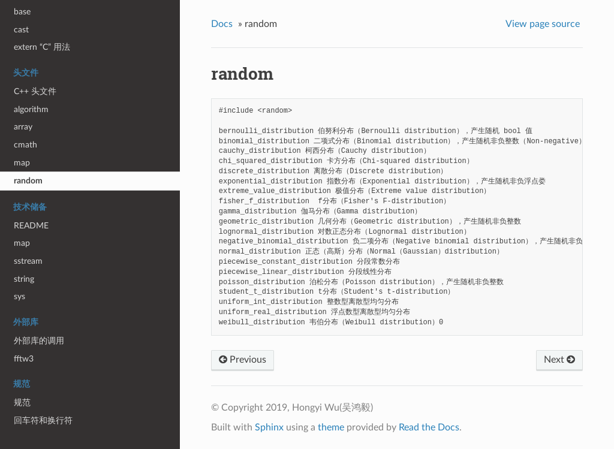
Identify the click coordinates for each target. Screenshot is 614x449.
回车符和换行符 (43, 420)
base (22, 11)
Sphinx (269, 427)
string (24, 279)
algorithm (31, 109)
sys (19, 296)
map (22, 162)
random (28, 180)
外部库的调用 (39, 340)
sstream (28, 261)
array (23, 126)
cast (21, 29)
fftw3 (24, 358)
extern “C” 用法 (42, 47)
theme (331, 427)
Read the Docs (429, 427)
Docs (222, 24)
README (31, 225)
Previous (242, 359)
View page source (542, 24)
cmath (25, 144)
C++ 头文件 (35, 91)
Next (559, 359)
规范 (22, 402)
